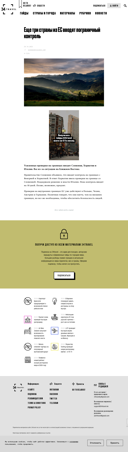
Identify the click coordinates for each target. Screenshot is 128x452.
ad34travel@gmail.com (101, 416)
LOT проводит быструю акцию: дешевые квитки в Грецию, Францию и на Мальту (68, 333)
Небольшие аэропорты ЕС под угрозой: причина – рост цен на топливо (68, 318)
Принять (114, 442)
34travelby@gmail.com (101, 397)
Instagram (54, 389)
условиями (74, 442)
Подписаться (99, 5)
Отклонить (95, 442)
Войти (114, 5)
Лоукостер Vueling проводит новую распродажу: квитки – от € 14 (67, 348)
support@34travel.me (101, 406)
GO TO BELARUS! (78, 389)
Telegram (54, 402)
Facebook (54, 394)
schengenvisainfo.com (37, 50)
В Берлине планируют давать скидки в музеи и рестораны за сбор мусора (67, 303)
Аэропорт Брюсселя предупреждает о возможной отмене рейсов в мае (41, 303)
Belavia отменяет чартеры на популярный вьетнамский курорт (41, 348)
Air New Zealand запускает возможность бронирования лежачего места (40, 333)
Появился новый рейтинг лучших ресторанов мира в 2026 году (41, 361)
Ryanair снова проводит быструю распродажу (41, 319)
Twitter (53, 398)
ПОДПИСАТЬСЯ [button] (64, 275)
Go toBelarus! (27, 4)
